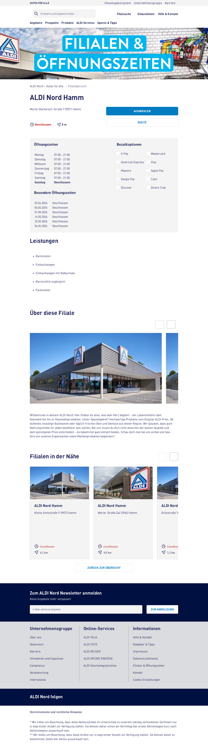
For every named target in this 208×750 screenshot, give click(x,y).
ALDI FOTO (90, 643)
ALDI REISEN (92, 650)
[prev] (162, 456)
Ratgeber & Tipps (144, 643)
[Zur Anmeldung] (162, 609)
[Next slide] (171, 324)
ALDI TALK (90, 636)
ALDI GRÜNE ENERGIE (98, 657)
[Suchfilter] (64, 13)
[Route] (142, 122)
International (38, 679)
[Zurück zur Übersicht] (104, 567)
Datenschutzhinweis (145, 657)
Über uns (35, 636)
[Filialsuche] (124, 13)
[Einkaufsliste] (146, 13)
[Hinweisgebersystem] (118, 3)
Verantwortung (39, 672)
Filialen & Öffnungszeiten (148, 664)
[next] (174, 456)
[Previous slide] (160, 324)
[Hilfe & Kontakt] (168, 13)
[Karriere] (170, 3)
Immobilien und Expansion (46, 657)
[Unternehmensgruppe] (148, 3)
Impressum (140, 650)
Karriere (35, 650)
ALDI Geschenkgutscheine (100, 664)
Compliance (37, 664)
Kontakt (138, 672)
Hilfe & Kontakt (142, 636)
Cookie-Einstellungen (146, 679)
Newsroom (37, 643)
